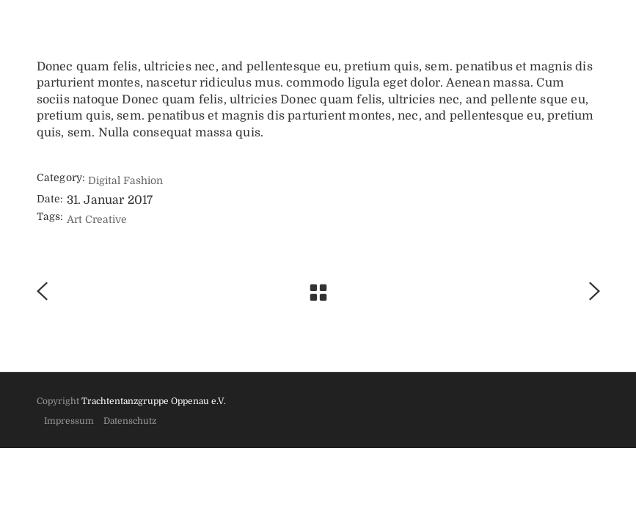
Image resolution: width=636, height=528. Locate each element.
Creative (106, 219)
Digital (104, 180)
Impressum (69, 421)
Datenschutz (129, 421)
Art (74, 219)
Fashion (143, 180)
